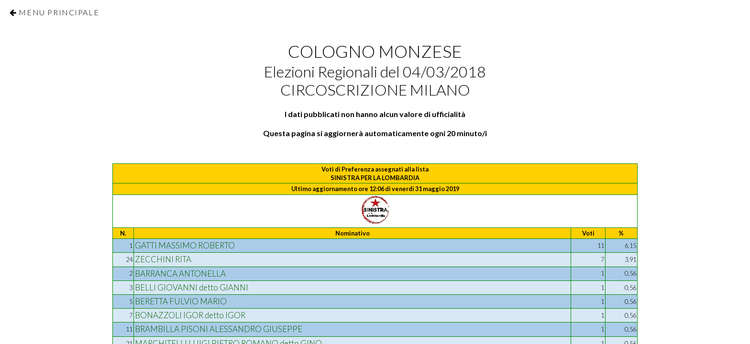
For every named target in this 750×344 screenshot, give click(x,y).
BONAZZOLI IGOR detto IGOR (190, 315)
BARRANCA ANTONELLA (180, 274)
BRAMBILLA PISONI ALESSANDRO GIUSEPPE (218, 329)
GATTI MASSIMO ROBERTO (185, 245)
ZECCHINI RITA (163, 259)
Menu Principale (59, 12)
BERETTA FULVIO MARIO (181, 301)
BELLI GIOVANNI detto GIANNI (191, 287)
